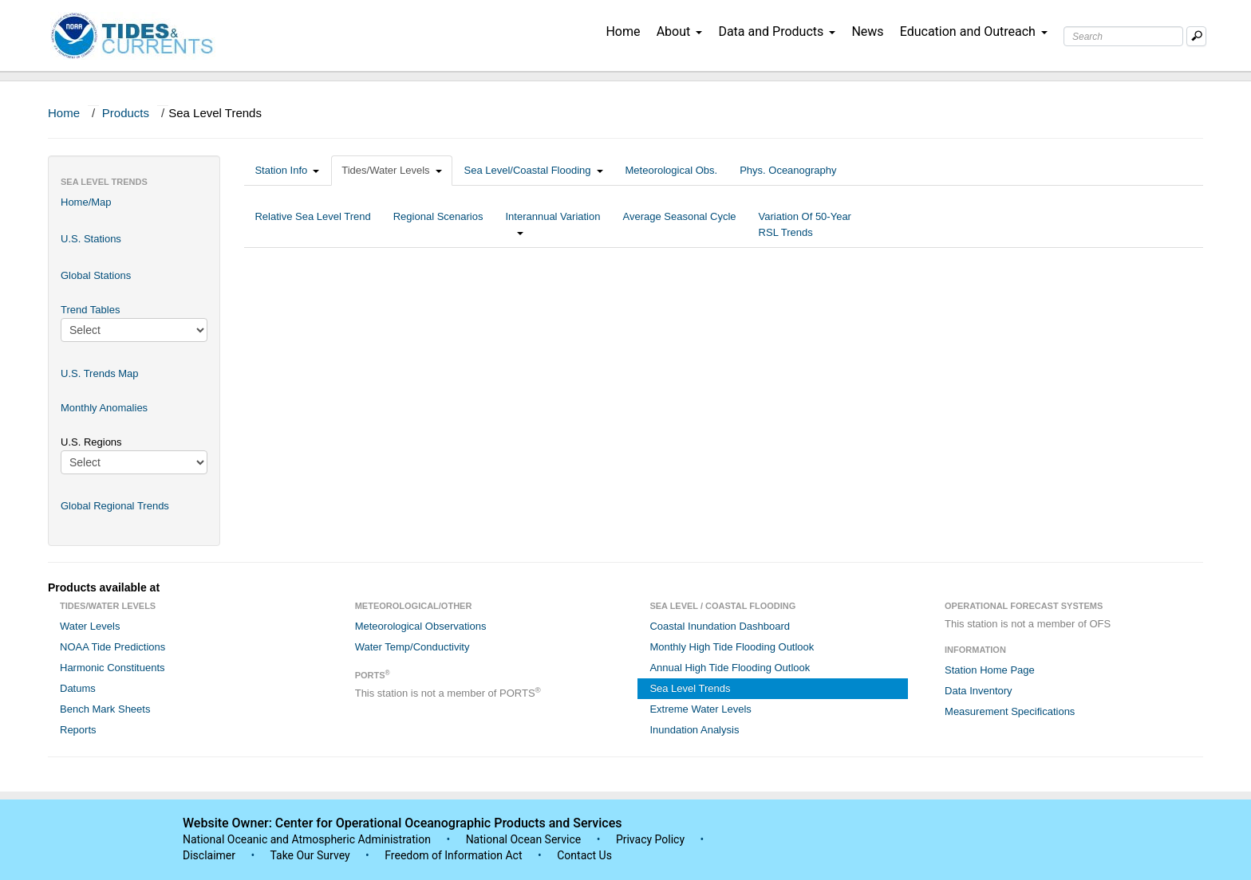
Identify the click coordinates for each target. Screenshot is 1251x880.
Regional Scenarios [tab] (438, 224)
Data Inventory (978, 691)
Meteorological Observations (421, 626)
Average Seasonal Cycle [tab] (679, 224)
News (867, 31)
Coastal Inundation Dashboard (719, 626)
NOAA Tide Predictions (112, 647)
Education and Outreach (974, 31)
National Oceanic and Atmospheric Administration (307, 839)
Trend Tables (90, 310)
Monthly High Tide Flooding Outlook (731, 647)
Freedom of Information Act (453, 855)
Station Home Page (990, 670)
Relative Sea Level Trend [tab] (312, 224)
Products (125, 113)
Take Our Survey (311, 855)
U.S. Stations (91, 239)
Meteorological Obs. (672, 170)
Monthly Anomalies (104, 408)
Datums (78, 688)
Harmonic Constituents (112, 668)
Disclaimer (209, 855)
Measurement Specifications (1010, 711)
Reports (78, 730)
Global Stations (96, 275)
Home (623, 31)
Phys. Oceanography (788, 170)
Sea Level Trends (689, 688)
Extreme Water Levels (700, 709)
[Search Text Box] (1123, 36)
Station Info (287, 170)
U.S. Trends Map (100, 373)
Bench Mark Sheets (105, 709)
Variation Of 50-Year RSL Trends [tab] (805, 224)
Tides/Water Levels (391, 170)
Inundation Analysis (694, 730)
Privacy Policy (650, 839)
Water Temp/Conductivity (412, 647)
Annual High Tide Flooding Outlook (729, 668)
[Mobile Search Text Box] (1196, 36)
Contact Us (584, 855)
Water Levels (90, 626)
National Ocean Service (524, 839)
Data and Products (776, 31)
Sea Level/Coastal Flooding (533, 170)
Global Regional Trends (115, 506)
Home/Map (86, 202)
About (680, 31)
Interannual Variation (552, 224)
